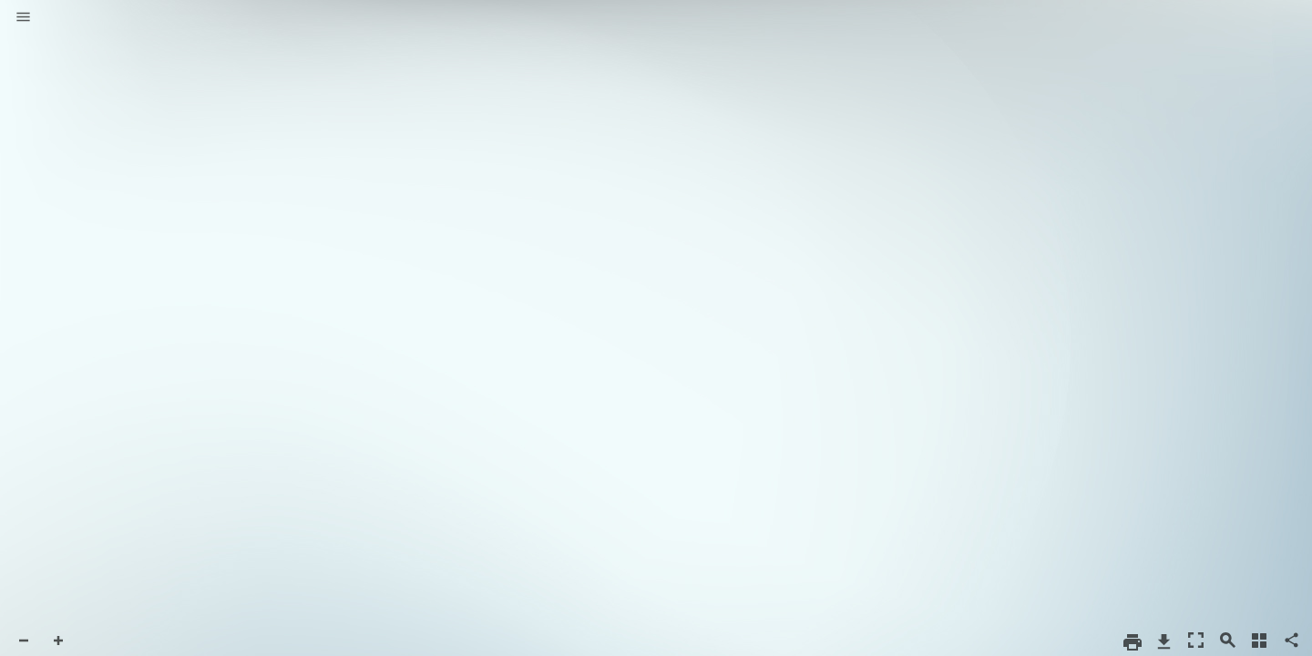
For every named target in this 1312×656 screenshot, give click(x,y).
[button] (23, 18)
